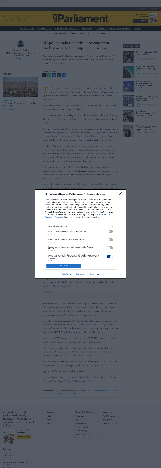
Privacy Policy (94, 274)
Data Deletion (67, 274)
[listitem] (80, 226)
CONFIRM (63, 266)
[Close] (121, 194)
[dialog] (80, 234)
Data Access (80, 274)
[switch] (110, 231)
